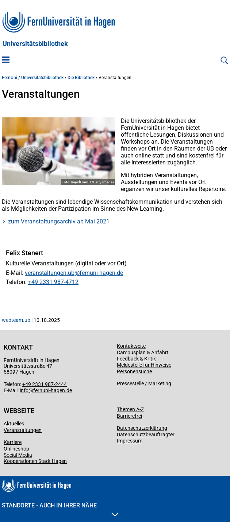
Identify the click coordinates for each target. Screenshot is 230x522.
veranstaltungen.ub (49, 272)
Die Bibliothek (81, 77)
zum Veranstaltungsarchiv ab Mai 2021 (59, 221)
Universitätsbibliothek (35, 43)
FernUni (9, 77)
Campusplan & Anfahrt (143, 352)
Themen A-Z (130, 409)
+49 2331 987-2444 (44, 384)
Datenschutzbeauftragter (146, 434)
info (24, 390)
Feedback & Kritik (136, 359)
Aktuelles (14, 423)
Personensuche (134, 371)
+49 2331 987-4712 (53, 281)
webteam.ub (16, 320)
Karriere (13, 442)
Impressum (129, 441)
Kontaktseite (131, 346)
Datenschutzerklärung (142, 428)
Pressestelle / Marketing (144, 383)
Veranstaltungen (23, 430)
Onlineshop (16, 449)
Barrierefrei (129, 416)
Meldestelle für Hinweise (144, 365)
